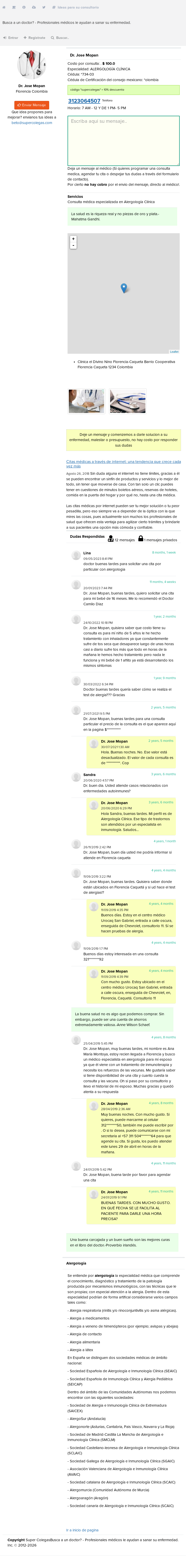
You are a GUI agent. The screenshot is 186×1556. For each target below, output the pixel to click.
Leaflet (174, 351)
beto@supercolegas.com (32, 123)
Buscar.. (60, 38)
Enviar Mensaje (32, 105)
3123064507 (84, 101)
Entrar (10, 38)
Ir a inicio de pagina (82, 1530)
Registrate (34, 38)
